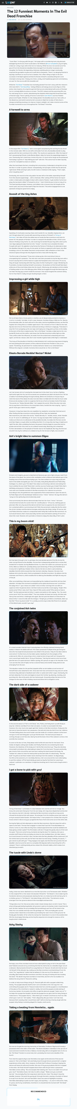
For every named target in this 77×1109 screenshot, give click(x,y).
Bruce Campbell (51, 64)
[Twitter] (50, 2)
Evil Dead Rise (25, 87)
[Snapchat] (58, 2)
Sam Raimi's (49, 96)
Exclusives (10, 7)
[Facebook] (44, 2)
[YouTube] (47, 2)
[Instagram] (53, 2)
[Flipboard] (56, 2)
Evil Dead (19, 85)
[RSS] (61, 2)
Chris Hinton (12, 19)
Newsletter (69, 2)
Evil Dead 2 (25, 149)
